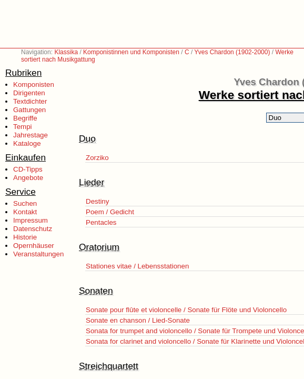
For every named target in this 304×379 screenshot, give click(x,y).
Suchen (25, 203)
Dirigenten (29, 93)
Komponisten (33, 84)
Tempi (22, 127)
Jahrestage (30, 135)
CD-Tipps (28, 169)
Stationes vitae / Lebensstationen (137, 266)
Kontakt (25, 212)
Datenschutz (32, 229)
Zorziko (97, 158)
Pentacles (101, 222)
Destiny (97, 201)
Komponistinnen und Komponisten (131, 52)
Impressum (30, 220)
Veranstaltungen (38, 254)
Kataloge (27, 143)
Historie (25, 237)
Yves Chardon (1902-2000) (232, 52)
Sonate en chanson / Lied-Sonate (138, 320)
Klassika (66, 52)
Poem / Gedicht (110, 212)
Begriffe (25, 118)
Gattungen (29, 110)
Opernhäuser (33, 246)
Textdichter (30, 101)
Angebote (28, 178)
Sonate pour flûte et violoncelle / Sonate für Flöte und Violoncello (186, 310)
